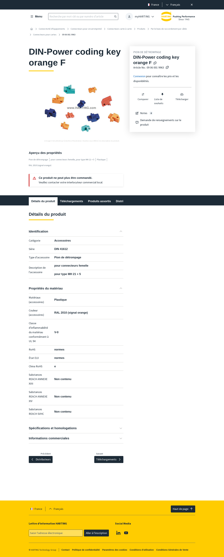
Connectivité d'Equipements (52, 28)
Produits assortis (99, 201)
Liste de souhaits (159, 99)
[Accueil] (31, 29)
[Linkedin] (118, 532)
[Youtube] (126, 532)
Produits (141, 28)
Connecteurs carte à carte (119, 28)
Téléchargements (71, 201)
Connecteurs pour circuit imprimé (86, 28)
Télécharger (181, 97)
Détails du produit (43, 201)
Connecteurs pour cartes (44, 34)
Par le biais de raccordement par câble (169, 28)
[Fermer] (191, 4)
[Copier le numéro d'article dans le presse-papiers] (167, 68)
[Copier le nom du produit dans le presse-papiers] (154, 63)
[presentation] (172, 4)
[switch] (143, 94)
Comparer (143, 97)
